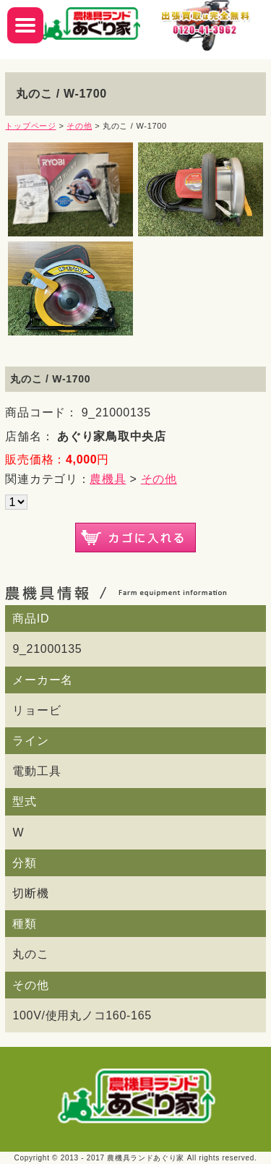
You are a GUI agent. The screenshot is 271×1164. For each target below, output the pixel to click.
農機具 (108, 479)
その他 (79, 125)
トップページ (30, 125)
